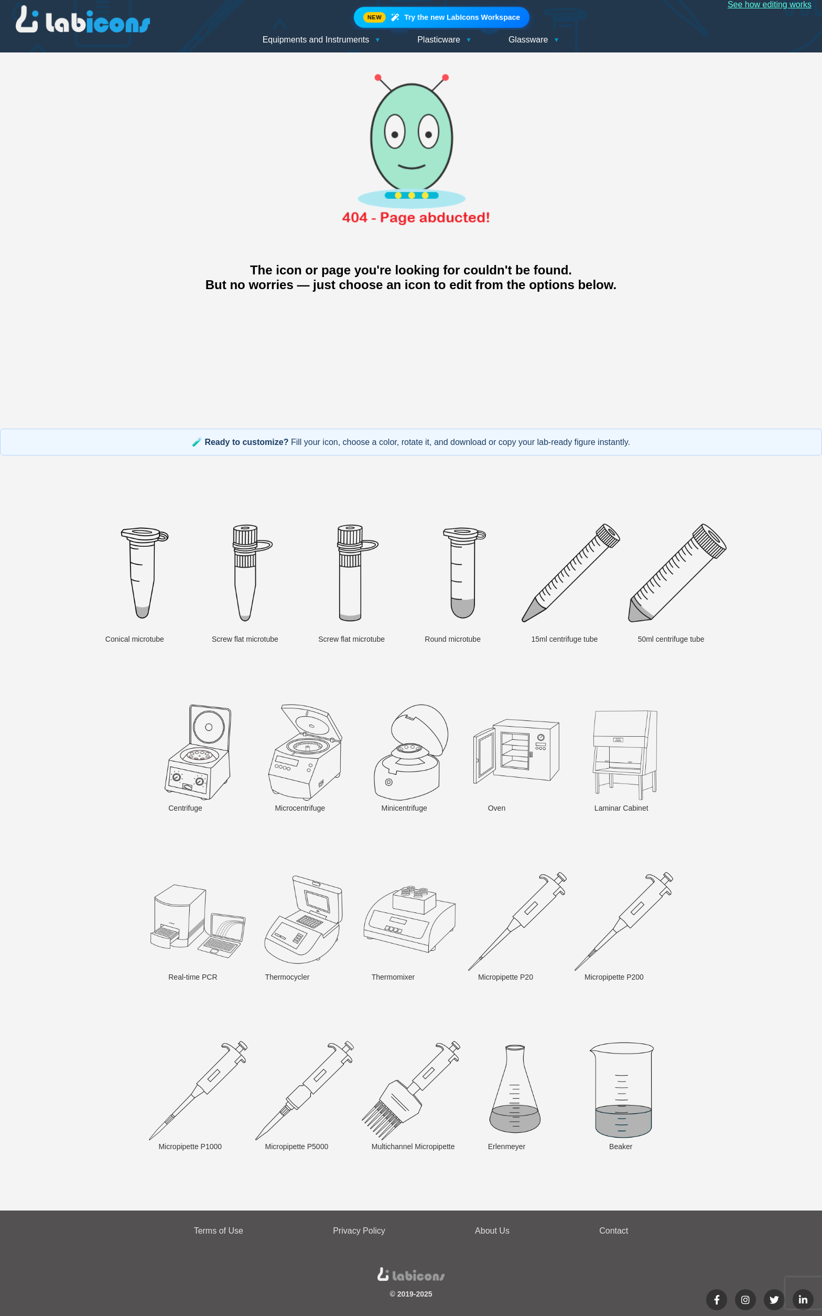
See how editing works (770, 4)
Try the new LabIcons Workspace (441, 17)
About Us (492, 1230)
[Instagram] (745, 1299)
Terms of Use (218, 1230)
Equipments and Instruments (322, 39)
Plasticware (444, 39)
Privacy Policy (359, 1230)
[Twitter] (774, 1299)
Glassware (534, 39)
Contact (613, 1230)
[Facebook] (716, 1299)
